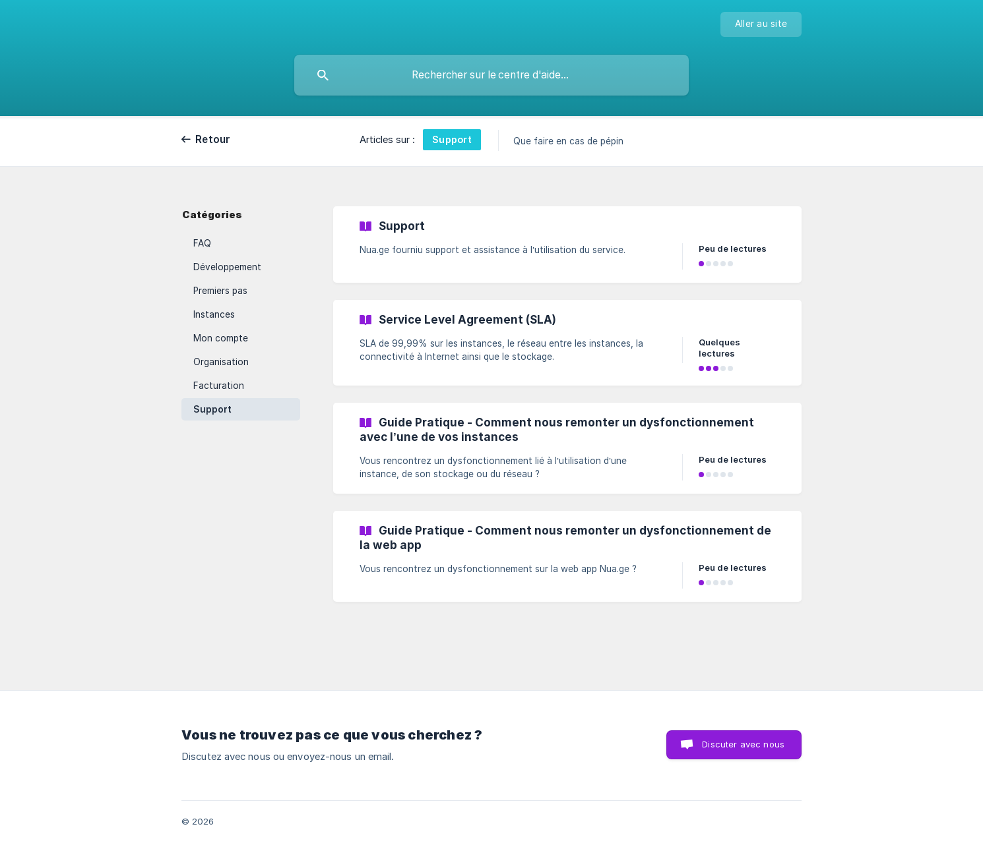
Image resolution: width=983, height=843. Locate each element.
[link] (567, 244)
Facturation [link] (218, 385)
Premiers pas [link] (220, 290)
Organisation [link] (221, 362)
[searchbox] (491, 75)
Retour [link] (213, 139)
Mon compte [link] (220, 338)
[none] (761, 24)
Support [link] (212, 409)
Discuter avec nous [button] (743, 744)
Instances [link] (214, 314)
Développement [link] (227, 267)
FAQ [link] (202, 243)
